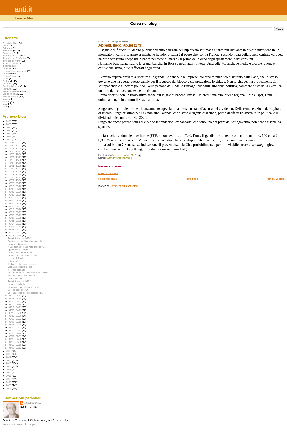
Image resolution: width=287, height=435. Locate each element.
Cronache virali (15, 278)
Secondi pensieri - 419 (18, 290)
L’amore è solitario (16, 284)
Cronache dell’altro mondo (20, 267)
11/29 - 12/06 (15, 154)
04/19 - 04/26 (15, 304)
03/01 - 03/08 (15, 325)
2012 (9, 372)
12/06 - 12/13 (15, 151)
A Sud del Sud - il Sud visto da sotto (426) (27, 247)
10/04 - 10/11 (15, 177)
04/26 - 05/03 (15, 301)
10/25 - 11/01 (15, 169)
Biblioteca (8, 50)
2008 (9, 385)
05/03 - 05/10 (15, 298)
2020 (9, 139)
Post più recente (107, 178)
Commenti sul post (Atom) (124, 185)
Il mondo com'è (10, 55)
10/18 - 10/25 (15, 171)
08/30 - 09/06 (15, 192)
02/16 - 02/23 (15, 330)
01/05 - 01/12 (15, 348)
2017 (9, 357)
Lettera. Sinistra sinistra (14, 71)
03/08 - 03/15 (15, 322)
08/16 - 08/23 (15, 198)
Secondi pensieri (11, 91)
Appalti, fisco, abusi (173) (19, 238)
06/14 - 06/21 (15, 224)
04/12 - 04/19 (15, 307)
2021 (9, 136)
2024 (9, 127)
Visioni (6, 101)
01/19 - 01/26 (15, 342)
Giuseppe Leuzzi (33, 402)
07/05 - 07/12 (15, 215)
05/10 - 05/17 (15, 296)
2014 (9, 366)
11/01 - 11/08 (15, 166)
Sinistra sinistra (10, 96)
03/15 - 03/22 (15, 319)
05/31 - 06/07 (15, 229)
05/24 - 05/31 (15, 232)
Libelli (5, 78)
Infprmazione (9, 65)
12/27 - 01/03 (15, 142)
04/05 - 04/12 (15, 310)
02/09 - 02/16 (15, 333)
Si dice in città (10, 93)
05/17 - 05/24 (15, 235)
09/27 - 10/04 (15, 180)
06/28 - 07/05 (15, 218)
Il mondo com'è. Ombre (14, 58)
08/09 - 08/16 (15, 200)
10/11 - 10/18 (15, 174)
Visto (5, 106)
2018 (9, 354)
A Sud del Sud (10, 43)
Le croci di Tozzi (15, 258)
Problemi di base (11, 86)
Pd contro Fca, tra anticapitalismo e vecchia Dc (29, 272)
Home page (191, 178)
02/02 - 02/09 (15, 336)
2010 (9, 379)
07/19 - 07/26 (15, 209)
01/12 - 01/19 (15, 345)
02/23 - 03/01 (15, 327)
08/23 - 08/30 (15, 195)
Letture (6, 73)
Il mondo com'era (11, 60)
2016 (9, 360)
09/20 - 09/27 (15, 183)
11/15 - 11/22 (15, 160)
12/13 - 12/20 (15, 148)
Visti (5, 104)
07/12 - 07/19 (15, 212)
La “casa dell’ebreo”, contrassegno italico (27, 293)
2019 (9, 351)
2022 (9, 133)
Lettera (6, 68)
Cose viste (8, 53)
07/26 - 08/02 (15, 206)
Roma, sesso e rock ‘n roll (20, 252)
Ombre (129, 158)
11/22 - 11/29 (15, 157)
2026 (9, 121)
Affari (109, 158)
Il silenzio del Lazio (16, 270)
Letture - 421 (14, 261)
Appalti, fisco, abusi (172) (19, 249)
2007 (9, 388)
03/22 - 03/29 (15, 316)
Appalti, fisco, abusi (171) (19, 281)
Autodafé (7, 48)
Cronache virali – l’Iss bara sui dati (23, 287)
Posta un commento (108, 173)
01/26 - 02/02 (15, 339)
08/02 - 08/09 (15, 203)
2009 (9, 382)
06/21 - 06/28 (15, 221)
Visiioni (6, 99)
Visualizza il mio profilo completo (20, 424)
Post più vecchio (275, 178)
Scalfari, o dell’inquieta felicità (21, 275)
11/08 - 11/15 (15, 163)
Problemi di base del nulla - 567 (22, 255)
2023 (9, 130)
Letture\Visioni (10, 76)
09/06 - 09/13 (15, 189)
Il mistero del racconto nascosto (22, 264)
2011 (9, 375)
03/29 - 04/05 (15, 313)
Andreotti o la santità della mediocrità (25, 241)
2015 (9, 363)
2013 (9, 369)
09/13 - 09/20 (15, 186)
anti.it (23, 9)
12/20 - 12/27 (15, 145)
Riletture (7, 88)
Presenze (7, 83)
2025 (9, 124)
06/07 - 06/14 (15, 227)
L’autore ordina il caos (18, 244)
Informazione (119, 158)
